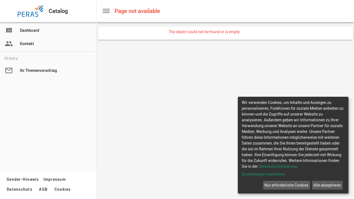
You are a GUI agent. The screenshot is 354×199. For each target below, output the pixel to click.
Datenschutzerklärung (278, 166)
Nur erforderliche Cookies (286, 185)
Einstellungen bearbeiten (263, 174)
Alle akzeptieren (327, 185)
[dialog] (293, 145)
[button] (9, 11)
